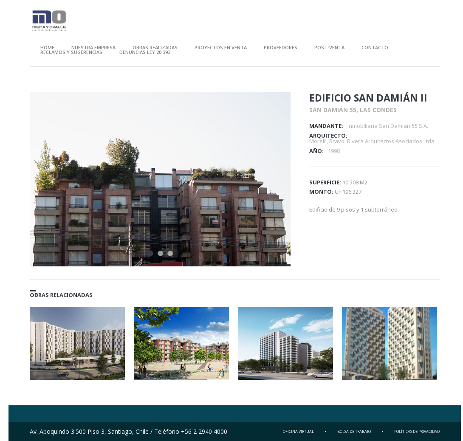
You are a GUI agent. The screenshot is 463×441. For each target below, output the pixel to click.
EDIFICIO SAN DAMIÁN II (368, 98)
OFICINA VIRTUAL (298, 431)
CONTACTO (374, 47)
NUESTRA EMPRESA (93, 47)
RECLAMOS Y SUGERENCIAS (71, 52)
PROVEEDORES (280, 47)
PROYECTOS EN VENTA (221, 47)
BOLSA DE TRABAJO (354, 431)
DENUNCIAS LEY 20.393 (144, 52)
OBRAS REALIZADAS (155, 47)
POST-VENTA (329, 47)
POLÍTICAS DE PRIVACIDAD (417, 431)
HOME (47, 47)
